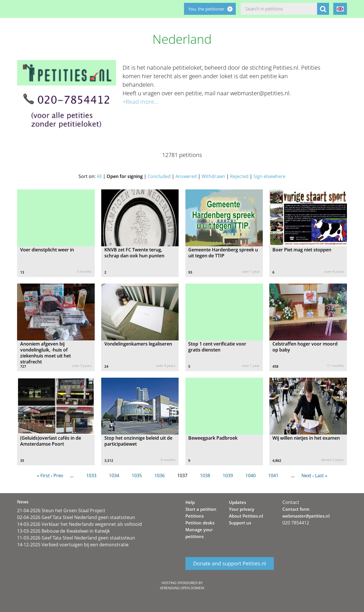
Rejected (239, 176)
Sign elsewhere (269, 176)
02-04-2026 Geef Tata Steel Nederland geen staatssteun (76, 517)
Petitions (194, 516)
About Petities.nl (246, 516)
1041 (273, 475)
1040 (250, 475)
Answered (186, 176)
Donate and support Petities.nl (229, 563)
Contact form (295, 509)
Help (190, 502)
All (99, 176)
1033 (91, 475)
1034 (114, 475)
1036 (159, 475)
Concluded (159, 176)
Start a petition (200, 509)
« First (43, 475)
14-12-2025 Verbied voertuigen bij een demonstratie (73, 544)
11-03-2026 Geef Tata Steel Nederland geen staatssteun (76, 538)
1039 (228, 475)
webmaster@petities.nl (306, 516)
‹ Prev (57, 475)
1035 (137, 475)
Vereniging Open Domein (182, 588)
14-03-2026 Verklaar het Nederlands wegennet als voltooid (79, 524)
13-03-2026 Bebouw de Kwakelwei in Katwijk (63, 531)
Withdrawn (213, 176)
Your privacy (241, 509)
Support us (240, 523)
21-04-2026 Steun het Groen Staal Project (61, 510)
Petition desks (199, 523)
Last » (321, 475)
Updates (237, 502)
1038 (205, 475)
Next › (307, 475)
